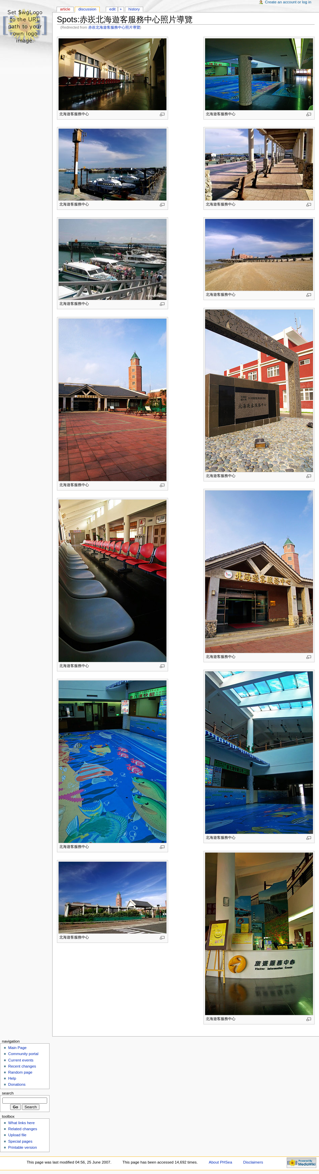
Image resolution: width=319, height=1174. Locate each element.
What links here (21, 1123)
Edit (112, 9)
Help (12, 1078)
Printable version (22, 1147)
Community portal (23, 1054)
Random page (20, 1072)
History (134, 9)
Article (65, 9)
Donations (17, 1084)
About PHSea (220, 1162)
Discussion (87, 9)
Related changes (22, 1129)
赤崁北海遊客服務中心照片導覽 (114, 27)
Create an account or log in (288, 2)
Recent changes (22, 1066)
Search (8, 1093)
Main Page (17, 1048)
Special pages (20, 1141)
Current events (20, 1060)
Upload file (17, 1135)
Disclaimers (253, 1162)
